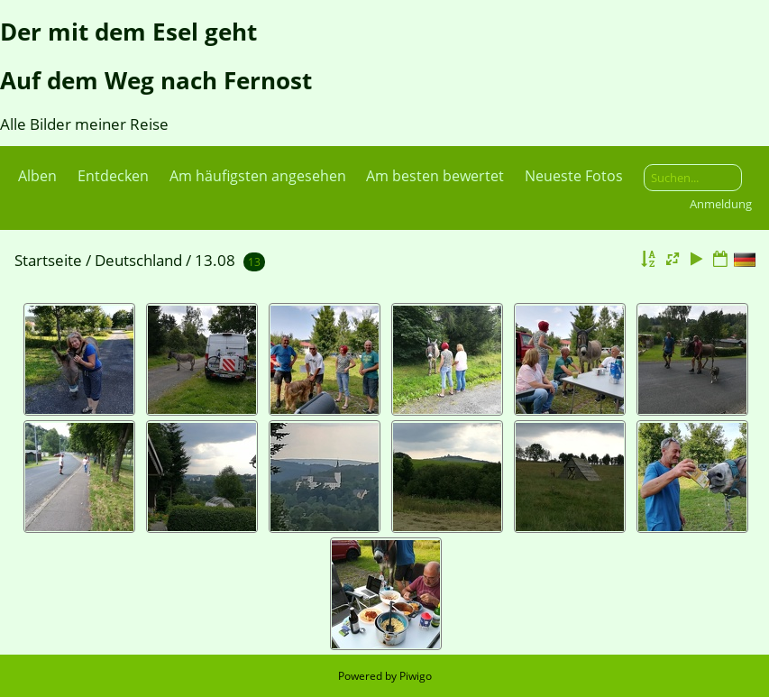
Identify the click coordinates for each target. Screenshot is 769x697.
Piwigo (415, 675)
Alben (37, 176)
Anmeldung (721, 204)
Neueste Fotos (574, 176)
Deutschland (138, 260)
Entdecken (113, 176)
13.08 (215, 260)
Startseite (48, 260)
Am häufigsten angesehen (257, 176)
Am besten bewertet (435, 176)
